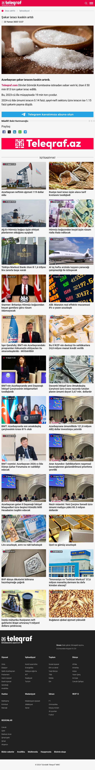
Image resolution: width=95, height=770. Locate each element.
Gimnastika (53, 704)
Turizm (27, 681)
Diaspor (4, 668)
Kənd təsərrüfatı (31, 664)
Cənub (3, 727)
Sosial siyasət (54, 664)
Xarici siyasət (6, 678)
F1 (50, 701)
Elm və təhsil (53, 668)
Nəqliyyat (28, 678)
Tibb (50, 675)
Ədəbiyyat (29, 704)
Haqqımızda (46, 752)
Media (51, 678)
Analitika (4, 688)
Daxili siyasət (6, 681)
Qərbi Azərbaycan (8, 671)
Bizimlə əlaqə (60, 752)
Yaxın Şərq (76, 675)
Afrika (74, 664)
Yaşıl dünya (53, 671)
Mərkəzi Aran (6, 734)
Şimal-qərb (5, 738)
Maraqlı (4, 708)
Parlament (5, 675)
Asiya (74, 671)
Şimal (3, 741)
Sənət (27, 708)
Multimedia (33, 752)
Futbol (51, 715)
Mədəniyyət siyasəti (32, 701)
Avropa (75, 678)
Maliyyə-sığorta (31, 671)
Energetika (29, 668)
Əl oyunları (53, 711)
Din (50, 681)
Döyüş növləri (54, 708)
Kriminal (4, 704)
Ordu (3, 664)
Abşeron (4, 744)
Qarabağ (4, 685)
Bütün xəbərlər (7, 752)
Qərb (3, 731)
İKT (26, 675)
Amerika (75, 668)
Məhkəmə (5, 701)
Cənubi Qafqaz (78, 681)
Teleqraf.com (9, 85)
